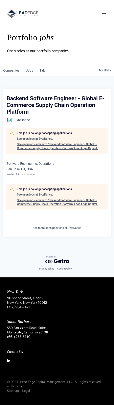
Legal (26, 390)
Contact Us (15, 351)
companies (11, 70)
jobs (29, 70)
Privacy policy (46, 268)
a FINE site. (15, 386)
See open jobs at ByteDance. (35, 138)
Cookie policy (64, 268)
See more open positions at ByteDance (57, 227)
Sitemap (13, 390)
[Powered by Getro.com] (57, 259)
